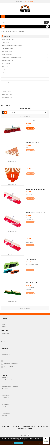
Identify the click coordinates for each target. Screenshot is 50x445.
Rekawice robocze (5, 417)
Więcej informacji (27, 442)
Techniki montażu (5, 88)
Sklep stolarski (5, 377)
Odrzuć (33, 442)
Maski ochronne (5, 388)
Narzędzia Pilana (5, 382)
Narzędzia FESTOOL (6, 63)
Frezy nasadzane (5, 404)
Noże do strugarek (5, 408)
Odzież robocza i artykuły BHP (8, 39)
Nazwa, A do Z (27, 112)
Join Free (27, 1)
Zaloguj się (4, 351)
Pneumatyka (4, 85)
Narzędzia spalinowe (6, 91)
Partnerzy (3, 326)
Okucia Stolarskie (5, 78)
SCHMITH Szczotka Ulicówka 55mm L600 (35, 236)
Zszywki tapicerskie (6, 395)
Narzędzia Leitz (5, 391)
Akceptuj (18, 443)
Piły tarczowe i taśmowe (7, 54)
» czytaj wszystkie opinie (5, 103)
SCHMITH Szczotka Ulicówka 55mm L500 (35, 212)
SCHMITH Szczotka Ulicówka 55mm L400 (35, 189)
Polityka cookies (5, 338)
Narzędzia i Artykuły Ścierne (7, 60)
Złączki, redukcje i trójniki (7, 94)
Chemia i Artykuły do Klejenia (8, 48)
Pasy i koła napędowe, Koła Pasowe (9, 82)
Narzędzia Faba (15, 426)
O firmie (3, 321)
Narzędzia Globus (5, 399)
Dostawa (3, 344)
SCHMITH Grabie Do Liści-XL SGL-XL (34, 166)
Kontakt (3, 324)
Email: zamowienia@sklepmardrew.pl (11, 363)
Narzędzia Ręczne (5, 42)
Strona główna (6, 426)
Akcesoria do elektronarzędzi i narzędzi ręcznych (12, 45)
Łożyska (4, 75)
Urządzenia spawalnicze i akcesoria (9, 69)
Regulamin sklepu (5, 333)
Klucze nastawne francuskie (28, 426)
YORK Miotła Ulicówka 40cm (32, 282)
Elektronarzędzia (5, 66)
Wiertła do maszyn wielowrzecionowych (10, 386)
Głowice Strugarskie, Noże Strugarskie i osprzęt (11, 57)
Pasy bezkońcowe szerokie (7, 379)
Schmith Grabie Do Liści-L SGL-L (33, 142)
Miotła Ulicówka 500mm (31, 120)
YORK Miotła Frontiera (31, 259)
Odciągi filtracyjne (5, 397)
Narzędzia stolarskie (43, 426)
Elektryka (4, 72)
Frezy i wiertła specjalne (7, 51)
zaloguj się (32, 1)
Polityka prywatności (6, 335)
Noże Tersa (4, 406)
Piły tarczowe (4, 415)
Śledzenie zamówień (6, 354)
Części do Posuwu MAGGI (7, 97)
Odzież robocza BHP (6, 413)
